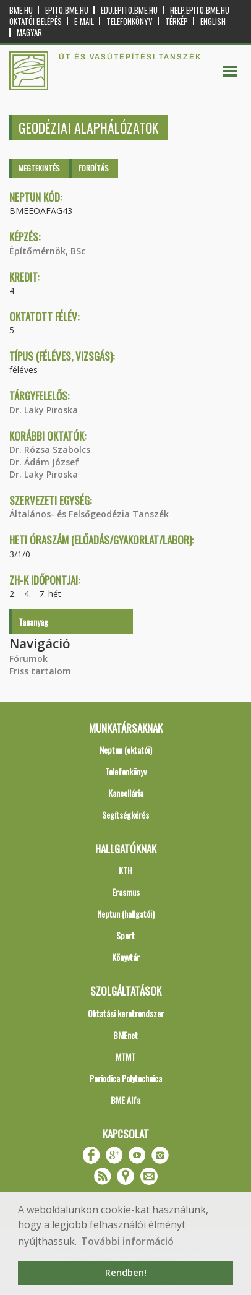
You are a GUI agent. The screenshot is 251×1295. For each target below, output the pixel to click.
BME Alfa (125, 1099)
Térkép (176, 21)
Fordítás (94, 168)
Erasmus (126, 891)
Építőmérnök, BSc (47, 251)
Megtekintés (39, 168)
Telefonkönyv (129, 21)
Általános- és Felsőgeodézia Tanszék (89, 514)
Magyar (29, 32)
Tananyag (33, 621)
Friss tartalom (40, 671)
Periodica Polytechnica (126, 1078)
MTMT (125, 1056)
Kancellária (125, 792)
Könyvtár (126, 956)
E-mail (84, 21)
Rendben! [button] (126, 1272)
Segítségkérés (125, 814)
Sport (125, 935)
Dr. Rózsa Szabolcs (49, 449)
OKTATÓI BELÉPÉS (35, 21)
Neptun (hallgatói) (126, 913)
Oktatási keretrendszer (126, 1013)
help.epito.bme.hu (199, 10)
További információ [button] (127, 1241)
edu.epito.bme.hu (129, 10)
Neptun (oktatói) (126, 749)
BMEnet (125, 1034)
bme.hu (21, 10)
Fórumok (28, 659)
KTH (125, 870)
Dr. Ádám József (44, 462)
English (213, 21)
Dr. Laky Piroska (43, 410)
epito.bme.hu (66, 10)
